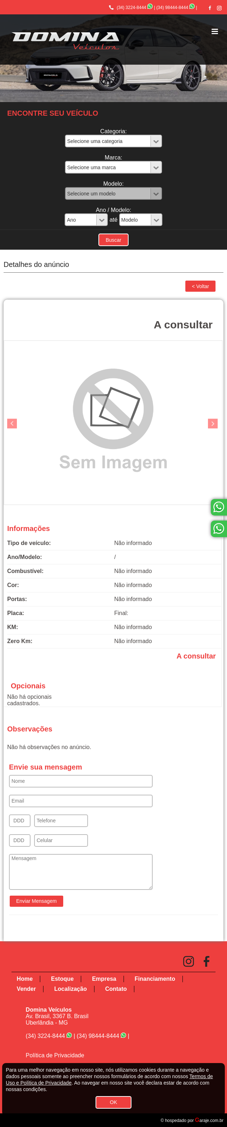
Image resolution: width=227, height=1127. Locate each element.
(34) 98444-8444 (172, 7)
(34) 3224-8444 (131, 7)
